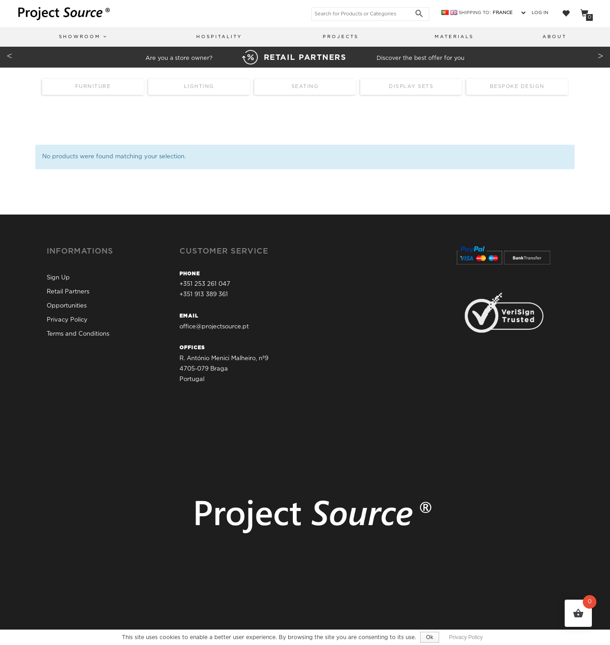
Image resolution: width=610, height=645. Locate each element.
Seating (305, 86)
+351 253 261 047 (204, 284)
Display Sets (411, 86)
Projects (340, 37)
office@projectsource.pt (214, 326)
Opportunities (67, 305)
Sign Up (58, 277)
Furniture (93, 86)
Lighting (199, 86)
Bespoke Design (517, 86)
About (554, 37)
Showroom (83, 36)
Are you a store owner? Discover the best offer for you (305, 58)
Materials (454, 37)
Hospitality (219, 37)
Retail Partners (68, 291)
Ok (429, 637)
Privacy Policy (67, 320)
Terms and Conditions (78, 334)
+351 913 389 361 (203, 295)
